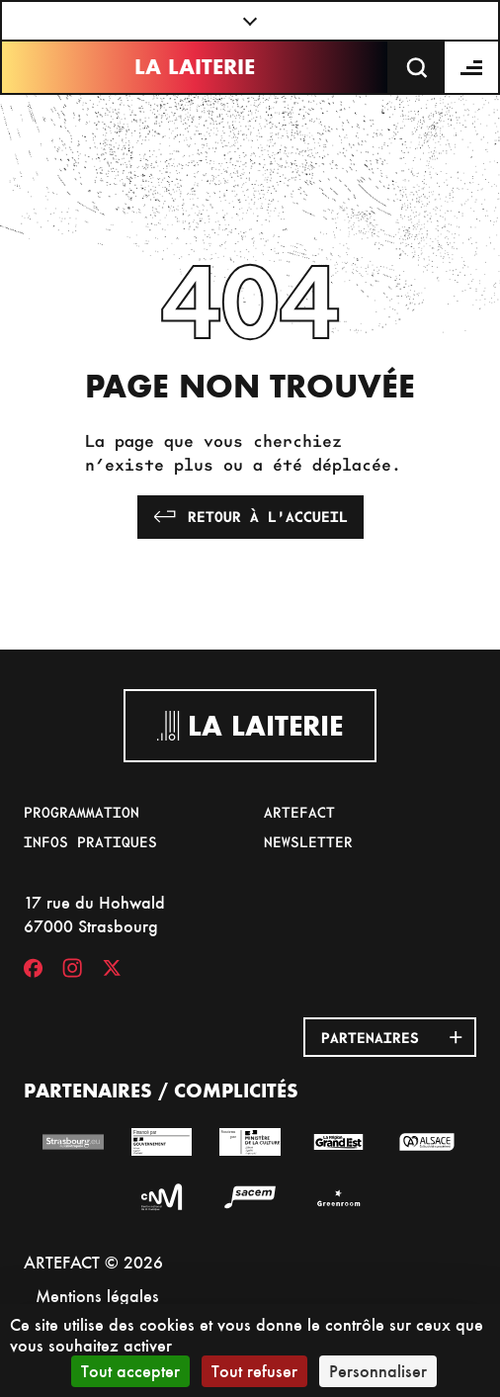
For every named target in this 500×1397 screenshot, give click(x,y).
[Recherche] (417, 67)
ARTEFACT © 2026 (93, 1262)
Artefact (299, 812)
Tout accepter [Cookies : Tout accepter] (130, 1370)
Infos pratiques (90, 841)
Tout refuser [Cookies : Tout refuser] (254, 1370)
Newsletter (308, 841)
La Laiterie (194, 66)
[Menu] (472, 67)
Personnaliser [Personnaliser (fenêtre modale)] (378, 1370)
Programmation (81, 812)
